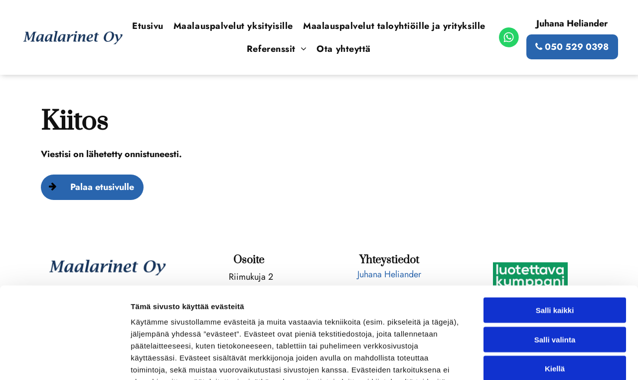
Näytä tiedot (533, 360)
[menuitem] (147, 25)
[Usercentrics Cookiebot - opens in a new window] (64, 360)
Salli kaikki (555, 226)
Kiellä (555, 284)
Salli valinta (555, 255)
